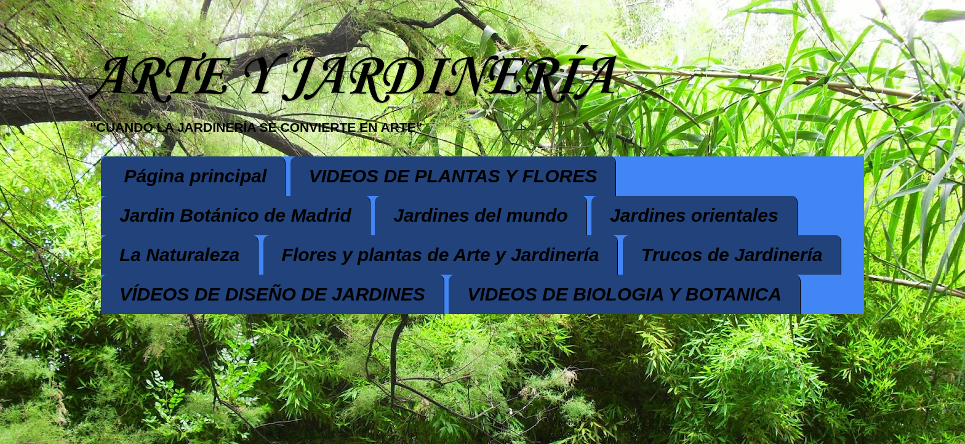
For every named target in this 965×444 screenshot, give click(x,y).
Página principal (195, 176)
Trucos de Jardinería (732, 254)
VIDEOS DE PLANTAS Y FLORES (453, 176)
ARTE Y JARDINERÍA (351, 77)
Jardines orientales (694, 215)
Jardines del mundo (480, 215)
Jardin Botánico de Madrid (235, 215)
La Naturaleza (179, 254)
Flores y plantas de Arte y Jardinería (440, 254)
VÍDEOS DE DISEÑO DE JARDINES (272, 294)
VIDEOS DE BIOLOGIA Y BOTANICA (624, 294)
